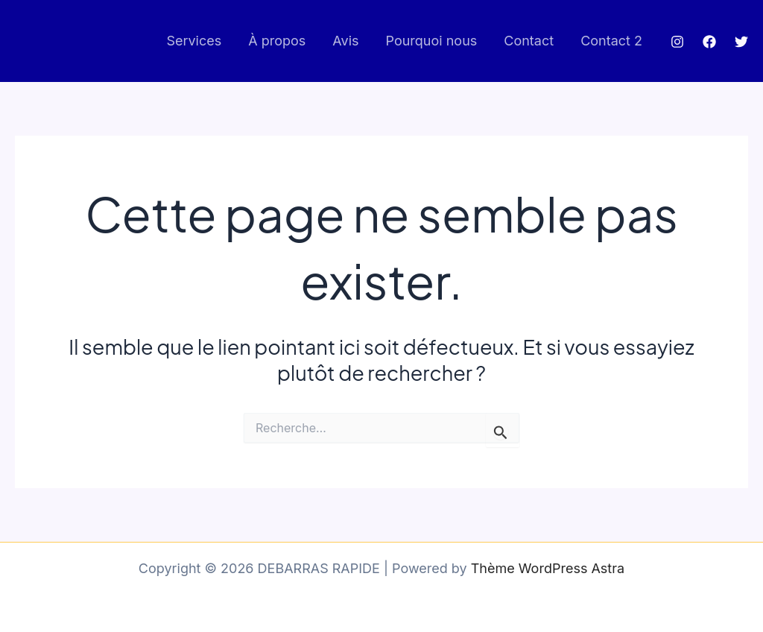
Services (193, 40)
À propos (276, 40)
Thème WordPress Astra (547, 568)
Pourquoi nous (432, 40)
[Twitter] (741, 41)
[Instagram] (677, 41)
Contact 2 (611, 40)
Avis (345, 40)
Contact (529, 40)
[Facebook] (709, 41)
